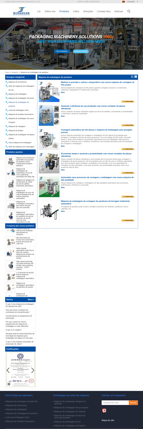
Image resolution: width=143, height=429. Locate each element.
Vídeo (76, 11)
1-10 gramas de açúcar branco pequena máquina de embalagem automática (25, 276)
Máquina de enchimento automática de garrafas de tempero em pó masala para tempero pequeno (25, 162)
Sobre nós (49, 11)
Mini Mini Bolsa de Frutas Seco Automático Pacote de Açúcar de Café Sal (25, 241)
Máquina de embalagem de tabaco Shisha (22, 136)
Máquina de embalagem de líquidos (70, 426)
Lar (39, 11)
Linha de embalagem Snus (19, 110)
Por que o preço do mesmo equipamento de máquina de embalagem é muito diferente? (17, 324)
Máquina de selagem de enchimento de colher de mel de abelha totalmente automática (25, 183)
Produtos (64, 11)
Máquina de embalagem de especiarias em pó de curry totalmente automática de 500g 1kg (25, 173)
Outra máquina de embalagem (20, 143)
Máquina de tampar (16, 130)
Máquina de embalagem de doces (21, 98)
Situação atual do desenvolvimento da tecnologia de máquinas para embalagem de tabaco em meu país (20, 336)
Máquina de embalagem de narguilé (70, 412)
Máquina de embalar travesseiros (21, 114)
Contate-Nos (103, 11)
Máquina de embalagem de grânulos (22, 401)
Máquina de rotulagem (17, 126)
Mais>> (31, 300)
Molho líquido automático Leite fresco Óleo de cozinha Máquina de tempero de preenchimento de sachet (25, 254)
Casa (7, 72)
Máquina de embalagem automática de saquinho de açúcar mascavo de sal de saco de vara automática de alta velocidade (25, 218)
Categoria (14, 72)
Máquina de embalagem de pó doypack (71, 408)
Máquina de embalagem (18, 94)
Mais (63, 92)
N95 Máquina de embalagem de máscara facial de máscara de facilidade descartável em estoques (24, 230)
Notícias (118, 11)
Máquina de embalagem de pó (68, 422)
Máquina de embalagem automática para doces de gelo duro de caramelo (25, 205)
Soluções (88, 11)
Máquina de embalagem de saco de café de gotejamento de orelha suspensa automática (25, 195)
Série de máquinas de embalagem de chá (21, 88)
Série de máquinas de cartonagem (21, 147)
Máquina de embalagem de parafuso (19, 104)
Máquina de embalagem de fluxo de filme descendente (70, 417)
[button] (69, 68)
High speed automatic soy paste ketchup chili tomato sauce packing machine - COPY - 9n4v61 (24, 266)
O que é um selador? (14, 330)
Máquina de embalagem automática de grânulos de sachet (25, 285)
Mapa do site (108, 420)
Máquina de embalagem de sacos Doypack (21, 120)
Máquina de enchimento (18, 82)
